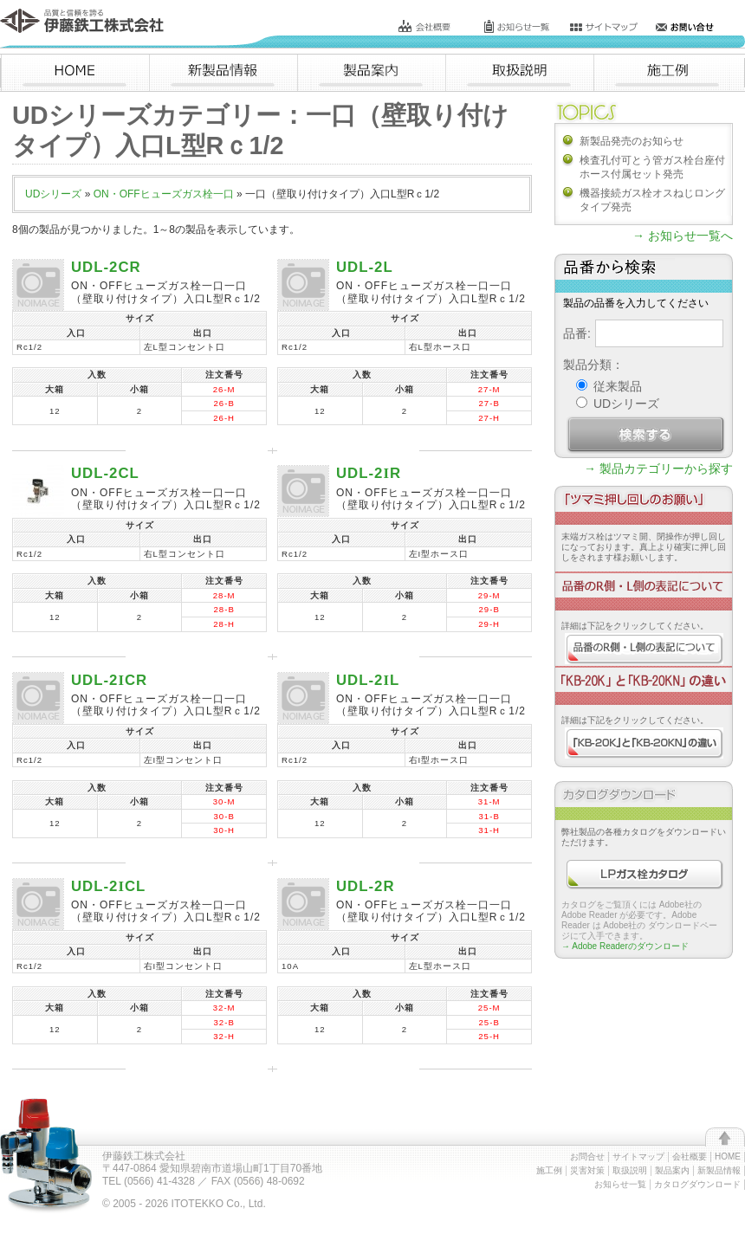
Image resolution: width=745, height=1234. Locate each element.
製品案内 (672, 1170)
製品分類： (593, 364)
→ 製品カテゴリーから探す (658, 468)
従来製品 (609, 386)
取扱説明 (629, 1170)
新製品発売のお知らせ (631, 141)
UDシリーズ (53, 194)
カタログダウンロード (697, 1184)
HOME (728, 1156)
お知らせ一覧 (620, 1184)
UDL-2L (364, 267)
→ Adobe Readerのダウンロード (625, 946)
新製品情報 (719, 1170)
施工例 (549, 1170)
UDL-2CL (105, 473)
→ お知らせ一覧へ (682, 235)
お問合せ (587, 1156)
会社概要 (689, 1156)
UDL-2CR (106, 267)
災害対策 (587, 1170)
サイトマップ (638, 1156)
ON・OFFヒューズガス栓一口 (164, 194)
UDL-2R (368, 473)
